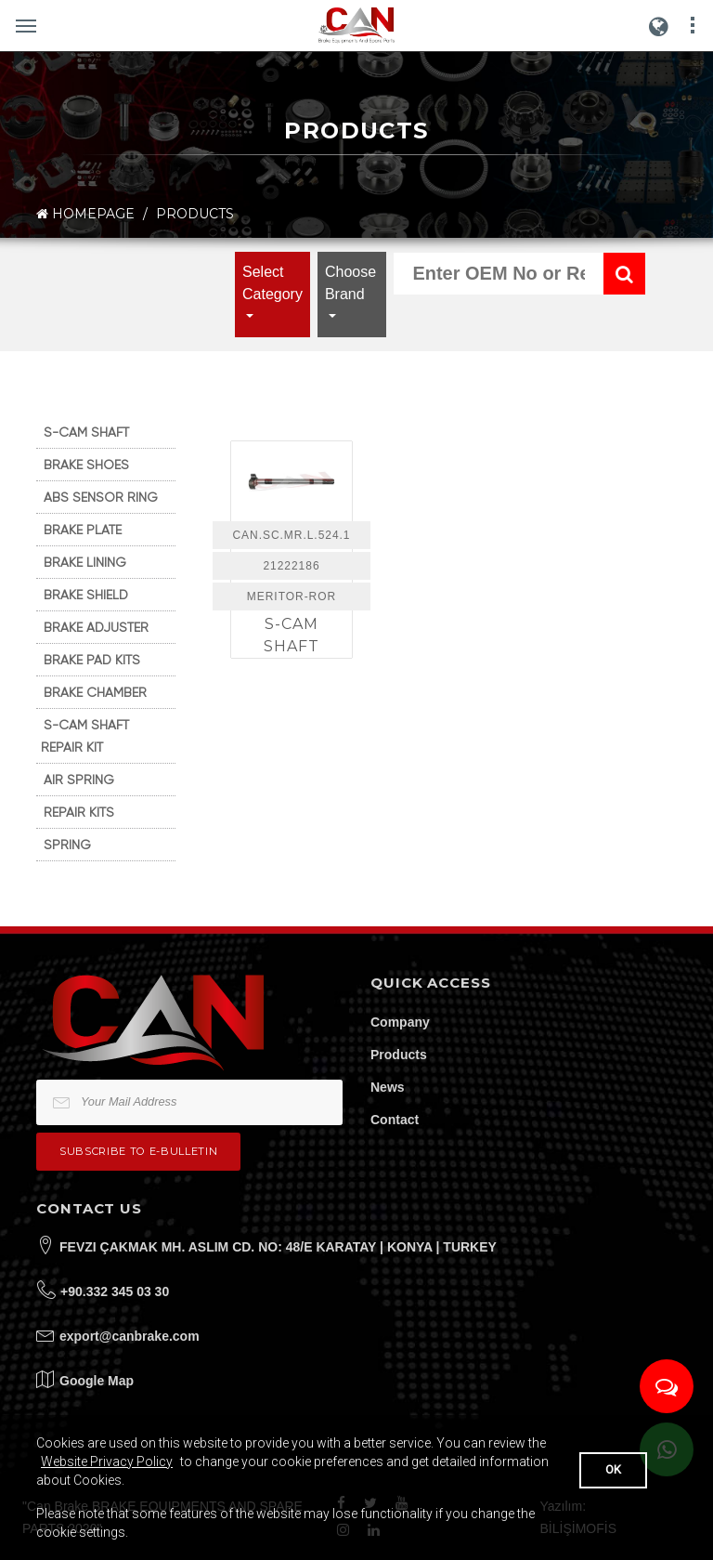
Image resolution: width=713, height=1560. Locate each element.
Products (398, 1054)
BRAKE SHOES (86, 464)
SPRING (67, 844)
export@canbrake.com (129, 1336)
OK (613, 1469)
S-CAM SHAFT (86, 432)
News (387, 1087)
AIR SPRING (79, 779)
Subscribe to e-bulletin (138, 1151)
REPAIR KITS (79, 812)
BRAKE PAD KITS (92, 659)
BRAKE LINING (85, 562)
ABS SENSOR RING (101, 497)
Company (400, 1022)
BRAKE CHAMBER (95, 692)
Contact (394, 1119)
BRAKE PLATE (83, 529)
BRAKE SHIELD (86, 594)
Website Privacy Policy (107, 1461)
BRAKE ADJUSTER (96, 627)
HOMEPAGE (85, 214)
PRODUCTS (195, 213)
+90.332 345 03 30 (114, 1291)
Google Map (96, 1380)
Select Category (272, 283)
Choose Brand (350, 283)
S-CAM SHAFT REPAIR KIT (85, 735)
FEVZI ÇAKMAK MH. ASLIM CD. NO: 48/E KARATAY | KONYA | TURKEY (278, 1246)
